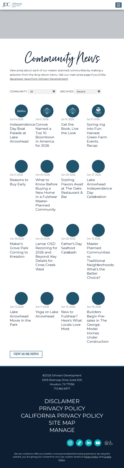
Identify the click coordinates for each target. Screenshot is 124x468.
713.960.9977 (62, 388)
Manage (62, 430)
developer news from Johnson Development (39, 79)
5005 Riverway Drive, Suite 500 (62, 380)
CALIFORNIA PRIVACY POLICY (62, 415)
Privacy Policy (91, 456)
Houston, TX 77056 (62, 384)
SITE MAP (62, 422)
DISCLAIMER (62, 401)
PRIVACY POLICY (62, 408)
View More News (26, 354)
